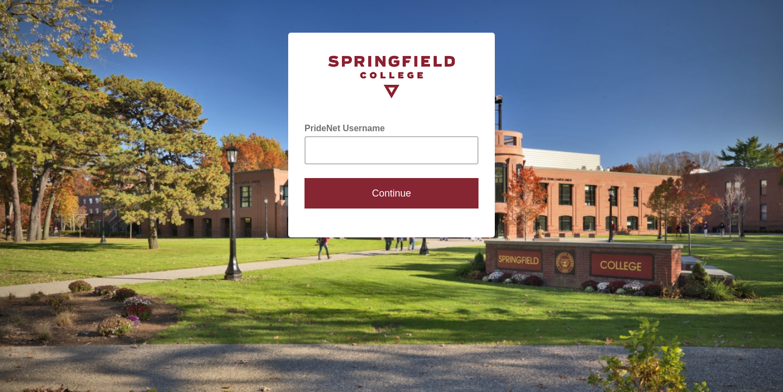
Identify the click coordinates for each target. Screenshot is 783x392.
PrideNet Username (344, 128)
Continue (391, 193)
